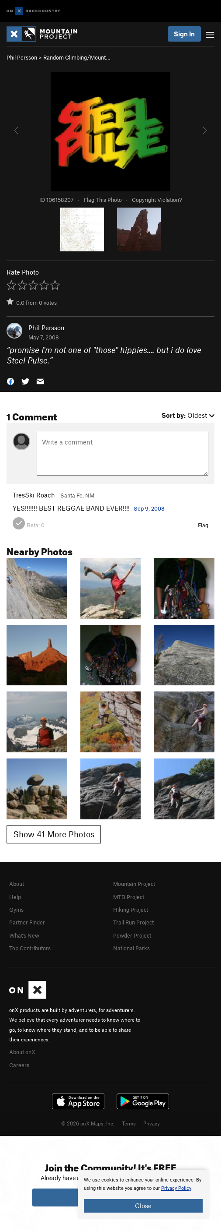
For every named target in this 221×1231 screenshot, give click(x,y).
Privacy (151, 1123)
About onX (22, 1051)
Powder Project (132, 935)
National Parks (131, 948)
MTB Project (128, 896)
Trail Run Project (133, 922)
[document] (143, 1194)
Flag (203, 525)
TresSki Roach (34, 495)
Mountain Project (134, 883)
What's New (24, 935)
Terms (129, 1123)
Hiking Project (130, 909)
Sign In (184, 34)
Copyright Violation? (157, 199)
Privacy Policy (176, 1188)
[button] (10, 381)
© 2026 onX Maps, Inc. (87, 1123)
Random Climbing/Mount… (76, 57)
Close (143, 1206)
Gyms (16, 909)
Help (15, 896)
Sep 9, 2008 (149, 508)
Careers (19, 1065)
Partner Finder (27, 922)
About (16, 883)
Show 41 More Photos (53, 834)
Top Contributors (30, 948)
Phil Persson (22, 57)
